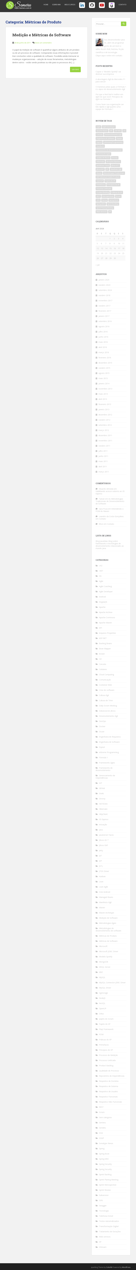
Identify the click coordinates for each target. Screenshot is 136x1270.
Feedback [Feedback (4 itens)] (100, 146)
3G (100, 576)
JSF (100, 855)
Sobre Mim (56, 4)
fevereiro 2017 (105, 311)
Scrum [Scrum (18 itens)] (118, 196)
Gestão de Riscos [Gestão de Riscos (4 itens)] (103, 158)
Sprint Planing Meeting (108, 1179)
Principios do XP (106, 1050)
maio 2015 (103, 378)
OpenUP (102, 1008)
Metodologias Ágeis (107, 923)
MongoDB (103, 962)
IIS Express (103, 819)
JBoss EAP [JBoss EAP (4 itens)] (100, 169)
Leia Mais (75, 69)
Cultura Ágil (104, 695)
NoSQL (102, 1003)
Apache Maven (105, 622)
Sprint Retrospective (107, 1185)
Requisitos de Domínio (109, 1081)
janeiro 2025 (104, 279)
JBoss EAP (103, 845)
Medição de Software (108, 918)
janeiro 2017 (104, 316)
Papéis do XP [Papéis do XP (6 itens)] (110, 181)
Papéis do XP (104, 1024)
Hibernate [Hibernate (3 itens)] (100, 161)
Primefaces (104, 1045)
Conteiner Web (105, 685)
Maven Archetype (106, 912)
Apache (102, 607)
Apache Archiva (105, 612)
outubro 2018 (104, 295)
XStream (102, 1247)
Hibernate (103, 809)
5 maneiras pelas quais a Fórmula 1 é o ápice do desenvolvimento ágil (111, 88)
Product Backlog (106, 1065)
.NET (101, 570)
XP (100, 1242)
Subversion (104, 1195)
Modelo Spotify (105, 956)
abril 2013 (103, 399)
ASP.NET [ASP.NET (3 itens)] (118, 131)
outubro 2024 (104, 285)
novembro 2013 (105, 388)
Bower (102, 653)
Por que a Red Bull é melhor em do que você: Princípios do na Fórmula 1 (109, 96)
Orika (101, 1013)
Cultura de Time (106, 700)
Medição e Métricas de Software (41, 34)
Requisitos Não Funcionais (110, 1102)
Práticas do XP (105, 1039)
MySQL (102, 977)
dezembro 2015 (105, 362)
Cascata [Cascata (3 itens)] (100, 134)
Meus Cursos (70, 4)
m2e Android (104, 892)
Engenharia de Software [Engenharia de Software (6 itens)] (105, 138)
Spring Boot (104, 1153)
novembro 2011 (105, 440)
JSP (100, 861)
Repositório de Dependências (111, 1076)
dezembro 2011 (105, 435)
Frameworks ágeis (107, 762)
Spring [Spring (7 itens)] (104, 200)
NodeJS (102, 998)
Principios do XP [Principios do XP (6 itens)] (113, 185)
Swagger (103, 1205)
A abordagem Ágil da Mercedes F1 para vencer (110, 80)
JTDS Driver (104, 871)
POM (101, 1034)
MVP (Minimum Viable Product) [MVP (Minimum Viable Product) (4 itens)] (108, 177)
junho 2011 (103, 456)
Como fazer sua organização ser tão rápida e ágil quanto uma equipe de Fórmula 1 (110, 106)
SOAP (101, 1138)
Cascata (102, 664)
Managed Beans (106, 897)
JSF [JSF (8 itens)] (107, 169)
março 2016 (104, 352)
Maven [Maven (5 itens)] (99, 173)
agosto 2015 (104, 373)
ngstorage (103, 993)
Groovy (102, 798)
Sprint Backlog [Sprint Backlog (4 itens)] (112, 204)
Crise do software (106, 690)
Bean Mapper (105, 648)
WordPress (126, 1267)
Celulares (103, 669)
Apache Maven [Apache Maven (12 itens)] (102, 131)
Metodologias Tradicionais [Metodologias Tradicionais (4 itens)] (114, 173)
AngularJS (103, 602)
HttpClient (103, 814)
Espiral (102, 747)
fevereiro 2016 (105, 357)
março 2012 (104, 430)
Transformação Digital (108, 1226)
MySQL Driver (105, 987)
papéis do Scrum (106, 1019)
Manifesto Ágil (105, 902)
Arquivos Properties (107, 633)
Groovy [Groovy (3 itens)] (115, 158)
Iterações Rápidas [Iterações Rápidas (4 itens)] (113, 161)
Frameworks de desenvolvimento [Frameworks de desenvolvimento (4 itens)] (109, 150)
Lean (101, 881)
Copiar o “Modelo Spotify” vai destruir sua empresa (108, 72)
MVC (101, 972)
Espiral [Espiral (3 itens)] (99, 142)
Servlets (102, 1127)
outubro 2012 (104, 420)
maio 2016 (103, 342)
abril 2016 (103, 347)
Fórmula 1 (103, 757)
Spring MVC (104, 1159)
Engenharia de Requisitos (110, 736)
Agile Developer (106, 591)
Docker (102, 726)
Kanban (102, 876)
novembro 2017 (105, 300)
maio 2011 (103, 461)
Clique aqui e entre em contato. (109, 55)
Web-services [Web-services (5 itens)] (102, 212)
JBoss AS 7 (103, 840)
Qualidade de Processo (109, 1070)
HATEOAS (103, 804)
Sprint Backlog (105, 1174)
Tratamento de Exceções (110, 1231)
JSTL (101, 866)
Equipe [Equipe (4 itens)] (119, 138)
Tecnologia (104, 1210)
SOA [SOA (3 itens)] (98, 200)
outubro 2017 (104, 305)
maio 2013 (103, 394)
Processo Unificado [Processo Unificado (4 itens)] (104, 188)
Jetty (101, 850)
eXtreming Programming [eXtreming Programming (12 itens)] (113, 142)
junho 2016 (103, 337)
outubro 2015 (104, 368)
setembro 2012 (105, 425)
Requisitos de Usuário (108, 1091)
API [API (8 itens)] (111, 131)
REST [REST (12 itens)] (98, 196)
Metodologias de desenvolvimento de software (108, 929)
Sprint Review (105, 1190)
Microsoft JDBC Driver (108, 951)
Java (101, 829)
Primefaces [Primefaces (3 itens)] (101, 185)
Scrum (102, 1112)
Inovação (103, 824)
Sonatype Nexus (106, 1143)
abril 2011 (103, 466)
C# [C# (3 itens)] (124, 131)
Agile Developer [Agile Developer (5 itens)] (109, 127)
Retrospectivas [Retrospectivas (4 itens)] (108, 196)
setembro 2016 (105, 321)
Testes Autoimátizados (109, 1221)
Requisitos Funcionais (108, 1096)
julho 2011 (103, 451)
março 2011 (104, 471)
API (100, 628)
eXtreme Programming (109, 752)
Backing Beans (105, 643)
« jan (98, 265)
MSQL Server (104, 967)
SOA (101, 1133)
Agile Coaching (105, 586)
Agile (101, 581)
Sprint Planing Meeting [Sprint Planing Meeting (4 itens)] (105, 208)
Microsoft (103, 946)
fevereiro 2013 (105, 404)
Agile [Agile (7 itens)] (98, 127)
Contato (122, 4)
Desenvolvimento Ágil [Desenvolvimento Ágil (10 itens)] (113, 134)
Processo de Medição (108, 1055)
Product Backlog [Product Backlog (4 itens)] (103, 192)
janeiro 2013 (104, 409)
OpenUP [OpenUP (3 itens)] (100, 181)
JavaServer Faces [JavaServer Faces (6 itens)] (103, 165)
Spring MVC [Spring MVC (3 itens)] (101, 204)
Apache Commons (107, 617)
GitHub (102, 788)
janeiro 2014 (104, 383)
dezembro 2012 (105, 414)
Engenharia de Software (109, 742)
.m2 (100, 565)
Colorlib (109, 1267)
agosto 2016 (104, 326)
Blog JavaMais (102, 541)
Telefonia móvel (106, 1216)
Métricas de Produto (108, 936)
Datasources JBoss (107, 711)
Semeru (102, 1122)
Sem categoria (105, 1117)
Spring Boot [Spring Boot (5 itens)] (113, 200)
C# (100, 659)
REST (101, 1107)
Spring (101, 1148)
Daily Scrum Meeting (108, 705)
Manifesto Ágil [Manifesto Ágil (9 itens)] (116, 169)
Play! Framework (106, 1029)
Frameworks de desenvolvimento (104, 769)
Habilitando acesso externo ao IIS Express (110, 492)
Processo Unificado (107, 1060)
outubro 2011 (104, 445)
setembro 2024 (105, 290)
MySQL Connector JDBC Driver (112, 982)
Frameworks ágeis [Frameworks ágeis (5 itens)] (103, 154)
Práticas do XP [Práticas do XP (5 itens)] (116, 192)
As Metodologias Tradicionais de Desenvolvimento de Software (110, 501)
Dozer (101, 731)
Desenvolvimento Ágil (108, 716)
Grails (101, 793)
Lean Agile (103, 887)
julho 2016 (103, 331)
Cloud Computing (106, 674)
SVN (101, 1200)
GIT (100, 783)
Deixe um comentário (43, 42)
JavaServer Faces (106, 835)
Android (102, 596)
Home (46, 4)
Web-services (104, 1236)
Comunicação (105, 679)
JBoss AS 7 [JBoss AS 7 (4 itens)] (115, 165)
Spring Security (105, 1164)
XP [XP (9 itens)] (110, 212)
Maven (102, 907)
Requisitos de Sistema (108, 1086)
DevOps (102, 721)
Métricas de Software (108, 941)
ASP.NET (103, 638)
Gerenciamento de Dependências (105, 776)
